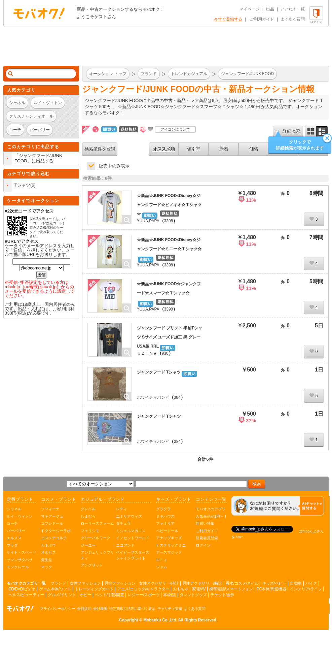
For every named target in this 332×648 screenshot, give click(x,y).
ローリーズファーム (97, 523)
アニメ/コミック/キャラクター (143, 589)
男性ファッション (119, 583)
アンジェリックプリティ (97, 555)
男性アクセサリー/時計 (202, 583)
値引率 (193, 149)
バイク (311, 583)
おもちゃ (180, 589)
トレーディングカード (94, 589)
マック (46, 567)
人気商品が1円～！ (211, 516)
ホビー (85, 594)
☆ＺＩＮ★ (147, 353)
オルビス (48, 552)
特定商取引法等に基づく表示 (132, 609)
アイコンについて (175, 129)
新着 (223, 149)
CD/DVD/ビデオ (21, 589)
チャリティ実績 (169, 609)
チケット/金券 (222, 594)
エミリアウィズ (129, 516)
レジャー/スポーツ (143, 594)
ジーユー (88, 545)
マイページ (249, 9)
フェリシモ (90, 531)
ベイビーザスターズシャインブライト (132, 555)
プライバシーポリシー (57, 609)
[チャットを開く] (277, 506)
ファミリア (165, 523)
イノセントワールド (132, 538)
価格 (253, 149)
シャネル (14, 509)
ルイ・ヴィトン (20, 516)
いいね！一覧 (293, 9)
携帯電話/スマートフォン (231, 589)
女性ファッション (85, 583)
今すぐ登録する (228, 19)
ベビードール (167, 531)
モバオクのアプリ (210, 509)
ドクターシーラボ (56, 531)
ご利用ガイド (262, 19)
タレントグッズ (193, 594)
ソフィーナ (50, 509)
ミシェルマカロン (131, 531)
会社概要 (100, 609)
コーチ (12, 523)
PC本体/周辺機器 (271, 589)
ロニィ (161, 560)
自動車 (296, 583)
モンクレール (18, 567)
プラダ (12, 545)
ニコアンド (125, 545)
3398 (168, 221)
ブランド (58, 583)
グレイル (88, 509)
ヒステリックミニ (171, 545)
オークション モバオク (39, 13)
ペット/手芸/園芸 (109, 594)
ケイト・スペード (21, 552)
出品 (270, 9)
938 (165, 353)
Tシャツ (22, 185)
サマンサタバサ (20, 560)
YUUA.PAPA (148, 221)
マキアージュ (52, 516)
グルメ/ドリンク (62, 594)
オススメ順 (164, 149)
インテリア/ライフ (306, 589)
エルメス (14, 538)
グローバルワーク (95, 538)
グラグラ (163, 509)
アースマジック (169, 552)
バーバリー (16, 531)
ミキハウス (165, 516)
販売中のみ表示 (114, 166)
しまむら (88, 516)
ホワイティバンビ (153, 397)
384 (177, 397)
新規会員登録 (207, 538)
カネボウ (48, 545)
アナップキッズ (169, 538)
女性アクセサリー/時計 (159, 583)
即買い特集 (205, 523)
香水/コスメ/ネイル (242, 583)
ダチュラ (123, 523)
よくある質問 (293, 19)
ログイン (203, 545)
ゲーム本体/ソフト (55, 589)
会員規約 (84, 609)
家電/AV (199, 589)
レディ (121, 509)
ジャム (161, 567)
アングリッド (92, 565)
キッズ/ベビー (274, 583)
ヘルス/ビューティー (26, 594)
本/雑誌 (169, 594)
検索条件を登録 (99, 149)
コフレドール (52, 523)
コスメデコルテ (54, 538)
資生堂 (46, 560)
